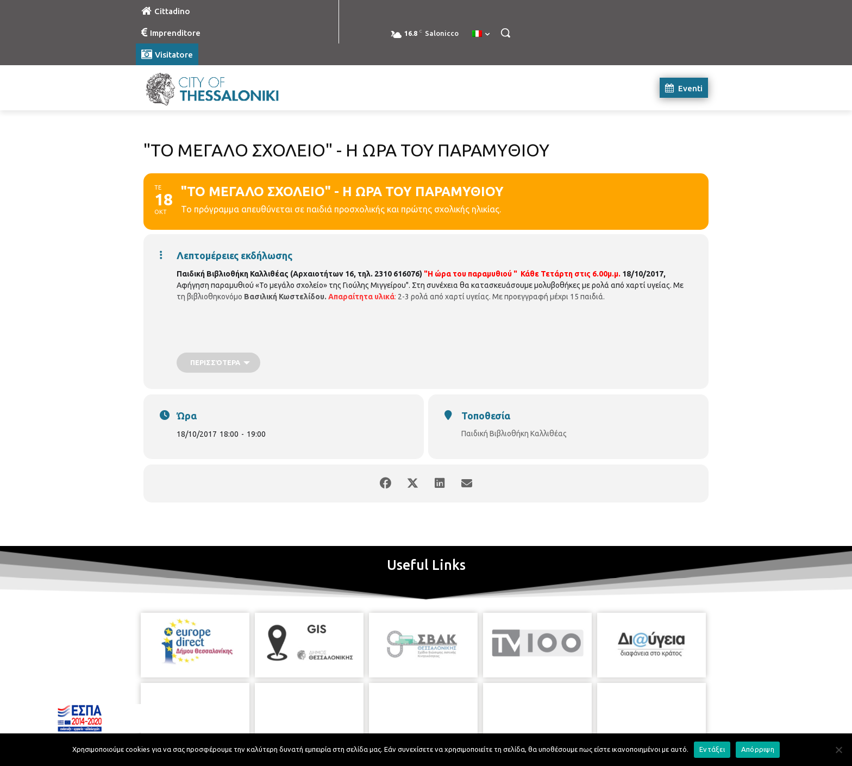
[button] (505, 32)
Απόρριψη (757, 749)
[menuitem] (480, 34)
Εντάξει (712, 749)
